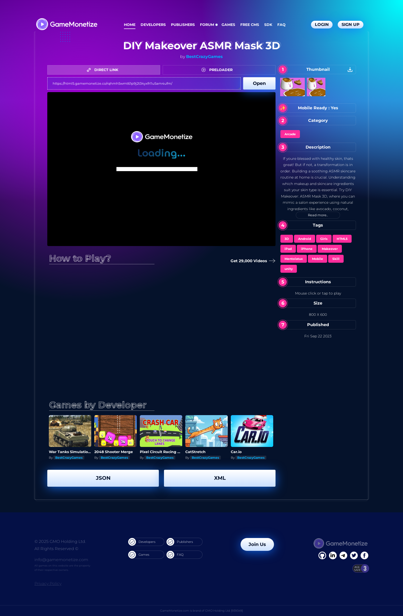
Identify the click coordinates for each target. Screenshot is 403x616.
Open (259, 83)
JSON (103, 478)
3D (287, 239)
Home (129, 24)
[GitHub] (364, 555)
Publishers (183, 24)
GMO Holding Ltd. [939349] (224, 610)
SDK (268, 24)
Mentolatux (294, 259)
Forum (207, 24)
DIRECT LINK (103, 69)
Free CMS (249, 24)
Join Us (257, 544)
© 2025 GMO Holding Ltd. (60, 541)
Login (322, 24)
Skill (336, 259)
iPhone (307, 249)
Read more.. (318, 215)
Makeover (330, 249)
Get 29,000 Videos (251, 261)
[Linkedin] (343, 555)
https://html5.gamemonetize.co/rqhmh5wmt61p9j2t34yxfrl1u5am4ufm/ (144, 83)
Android (304, 239)
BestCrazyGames (204, 56)
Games (228, 24)
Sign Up (351, 24)
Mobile (317, 259)
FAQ (281, 24)
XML (220, 478)
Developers (153, 24)
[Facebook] (322, 555)
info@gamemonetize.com (61, 559)
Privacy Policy (47, 583)
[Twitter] (354, 555)
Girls (323, 239)
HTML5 (342, 239)
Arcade (290, 134)
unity (289, 269)
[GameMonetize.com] (66, 25)
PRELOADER (218, 69)
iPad (288, 249)
